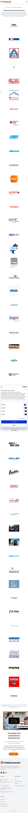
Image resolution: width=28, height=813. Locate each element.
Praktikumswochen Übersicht (20, 785)
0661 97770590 (5, 785)
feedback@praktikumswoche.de (8, 792)
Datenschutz (3, 801)
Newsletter (17, 783)
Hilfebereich (5, 779)
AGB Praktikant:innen (4, 806)
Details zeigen (22, 418)
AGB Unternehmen (4, 803)
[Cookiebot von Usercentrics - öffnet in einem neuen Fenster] (22, 387)
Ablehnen (14, 425)
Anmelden (13, 753)
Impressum (3, 799)
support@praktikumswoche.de (8, 782)
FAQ (15, 779)
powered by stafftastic (14, 810)
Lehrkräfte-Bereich (18, 781)
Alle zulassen (14, 421)
